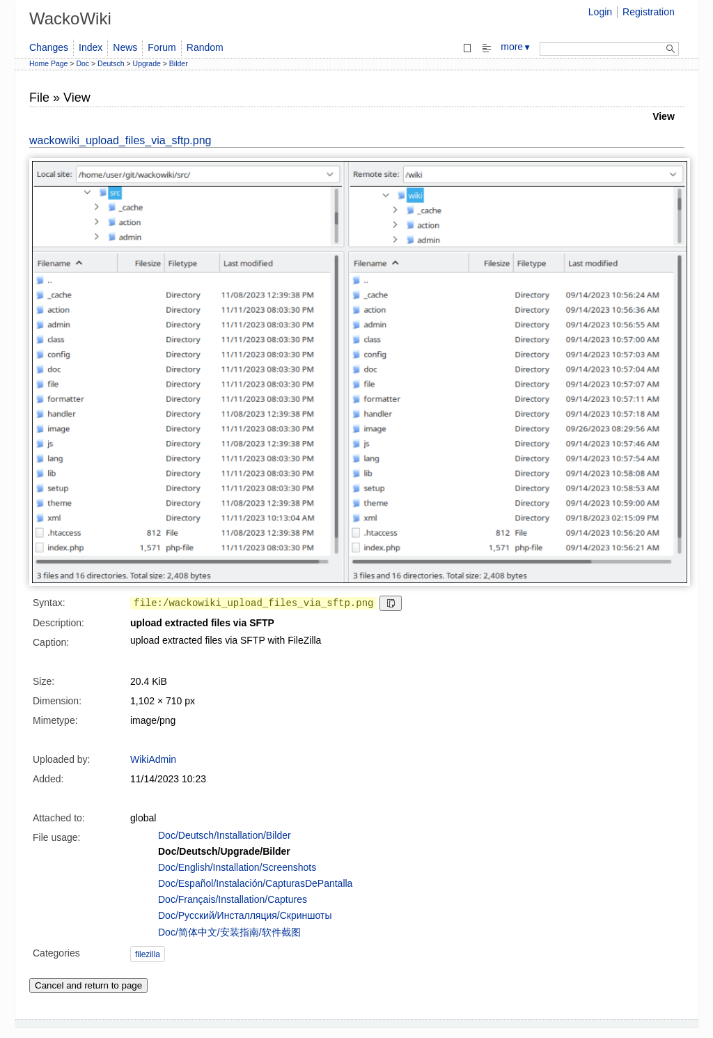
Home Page (48, 63)
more (516, 46)
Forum (161, 47)
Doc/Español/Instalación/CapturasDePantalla (255, 883)
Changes (48, 47)
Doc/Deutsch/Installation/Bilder (224, 835)
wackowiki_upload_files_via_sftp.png (120, 140)
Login (600, 11)
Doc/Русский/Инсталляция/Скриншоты (244, 915)
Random (205, 47)
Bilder (178, 63)
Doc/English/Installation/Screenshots (237, 867)
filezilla (147, 954)
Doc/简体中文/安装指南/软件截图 (229, 932)
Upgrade (147, 63)
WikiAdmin (153, 759)
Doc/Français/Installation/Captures (232, 899)
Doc (82, 63)
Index (90, 47)
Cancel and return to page (88, 985)
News (125, 47)
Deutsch (111, 63)
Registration (648, 11)
